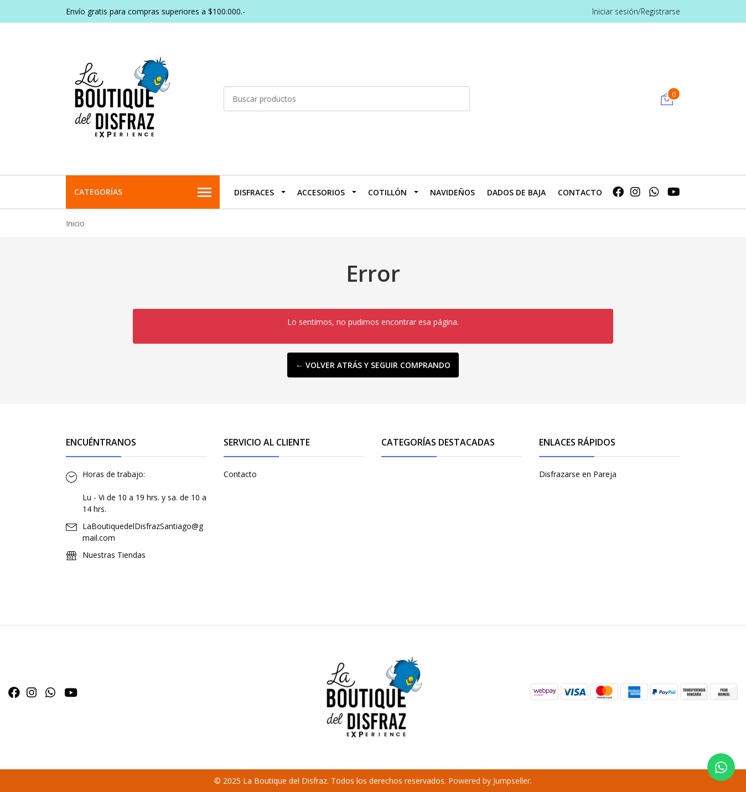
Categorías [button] (142, 193)
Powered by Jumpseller (489, 780)
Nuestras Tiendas (114, 555)
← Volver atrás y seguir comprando (373, 365)
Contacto (580, 192)
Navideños (452, 192)
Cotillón (387, 192)
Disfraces (254, 192)
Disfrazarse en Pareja (578, 474)
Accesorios (321, 192)
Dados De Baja (516, 192)
